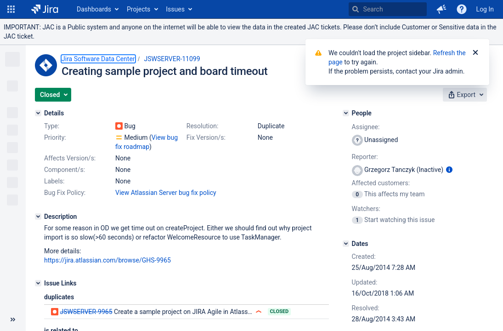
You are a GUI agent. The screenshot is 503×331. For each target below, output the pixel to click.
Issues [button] (175, 9)
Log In (485, 9)
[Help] (462, 9)
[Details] (38, 113)
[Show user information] (449, 169)
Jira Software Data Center (98, 59)
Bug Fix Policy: (64, 192)
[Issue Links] (38, 283)
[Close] (475, 52)
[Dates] (346, 243)
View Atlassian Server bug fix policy (165, 192)
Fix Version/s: (206, 137)
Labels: (54, 181)
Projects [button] (138, 9)
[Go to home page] (45, 9)
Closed (279, 311)
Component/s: (64, 169)
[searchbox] (388, 9)
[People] (346, 113)
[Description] (38, 216)
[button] (11, 9)
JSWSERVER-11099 (172, 59)
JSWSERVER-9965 (86, 311)
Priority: (55, 137)
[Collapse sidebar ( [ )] (13, 319)
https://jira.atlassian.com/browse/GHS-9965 (107, 260)
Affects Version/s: (70, 158)
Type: (51, 126)
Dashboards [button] (94, 9)
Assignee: (366, 127)
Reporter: (365, 156)
